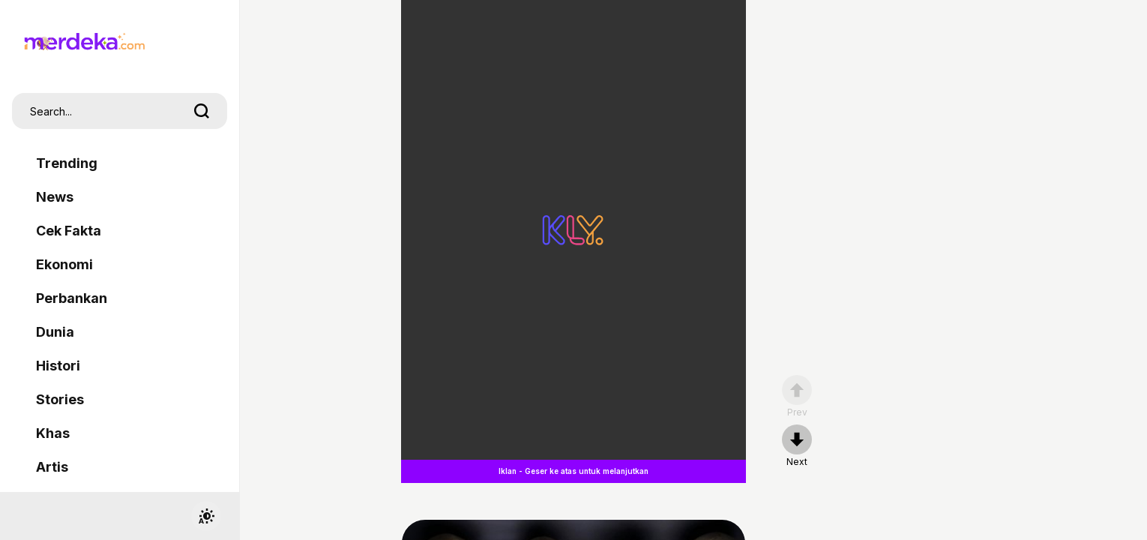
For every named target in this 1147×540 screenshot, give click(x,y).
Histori (58, 366)
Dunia (55, 332)
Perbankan (71, 298)
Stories (60, 399)
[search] (201, 111)
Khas (53, 433)
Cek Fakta (68, 230)
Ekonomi (64, 264)
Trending (66, 163)
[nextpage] (797, 446)
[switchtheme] (206, 516)
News (54, 197)
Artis (52, 467)
